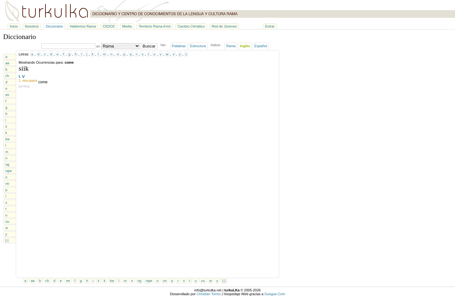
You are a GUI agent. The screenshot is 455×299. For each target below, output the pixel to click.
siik (24, 68)
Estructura (198, 46)
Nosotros (32, 26)
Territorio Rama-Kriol (155, 26)
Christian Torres (209, 294)
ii (6, 126)
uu (7, 221)
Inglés (245, 46)
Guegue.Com (274, 294)
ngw (8, 171)
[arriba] (24, 86)
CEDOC (109, 26)
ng (7, 164)
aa (7, 63)
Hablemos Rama (83, 26)
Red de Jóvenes (224, 26)
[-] (7, 240)
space (33, 80)
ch (7, 76)
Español (260, 46)
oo (7, 183)
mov (25, 80)
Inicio (14, 26)
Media (127, 26)
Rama (230, 46)
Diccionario (54, 26)
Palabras (178, 46)
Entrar (270, 26)
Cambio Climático (191, 26)
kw (7, 139)
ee (7, 95)
